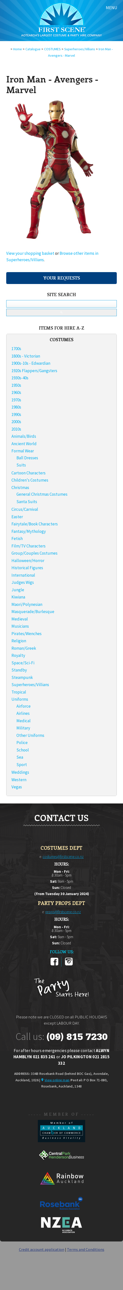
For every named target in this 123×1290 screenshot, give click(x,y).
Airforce (23, 706)
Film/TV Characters (28, 546)
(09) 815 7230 (77, 1037)
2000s (16, 421)
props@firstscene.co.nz (63, 911)
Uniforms (19, 699)
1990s (16, 414)
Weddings (20, 772)
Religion (18, 641)
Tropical (18, 692)
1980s (16, 407)
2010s (16, 429)
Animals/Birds (23, 436)
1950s (16, 385)
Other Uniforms (30, 735)
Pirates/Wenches (26, 633)
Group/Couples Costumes (34, 553)
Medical (23, 720)
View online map (57, 1080)
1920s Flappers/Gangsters (34, 370)
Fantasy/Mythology (28, 531)
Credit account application (41, 1249)
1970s (16, 400)
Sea (19, 757)
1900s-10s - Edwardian (30, 363)
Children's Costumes (29, 480)
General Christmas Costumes (41, 494)
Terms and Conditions (85, 1249)
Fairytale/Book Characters (34, 524)
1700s (16, 348)
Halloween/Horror (27, 560)
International (23, 575)
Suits (21, 465)
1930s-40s (19, 378)
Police (22, 742)
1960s (16, 392)
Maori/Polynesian (26, 604)
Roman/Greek (23, 648)
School (22, 750)
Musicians (20, 626)
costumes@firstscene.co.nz (63, 856)
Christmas (20, 487)
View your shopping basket (30, 253)
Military (23, 728)
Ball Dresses (27, 458)
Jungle (17, 590)
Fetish (17, 538)
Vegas (16, 787)
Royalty (18, 655)
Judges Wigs (22, 582)
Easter (17, 516)
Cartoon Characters (28, 473)
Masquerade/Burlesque (32, 611)
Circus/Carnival (24, 509)
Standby (19, 670)
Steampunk (22, 677)
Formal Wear (22, 451)
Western (18, 779)
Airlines (23, 713)
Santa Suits (26, 501)
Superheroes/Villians (79, 49)
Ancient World (24, 443)
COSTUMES (52, 49)
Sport (21, 764)
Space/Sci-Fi (22, 663)
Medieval (19, 619)
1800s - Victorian (25, 356)
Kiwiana (18, 597)
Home (17, 49)
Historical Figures (27, 567)
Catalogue (33, 49)
